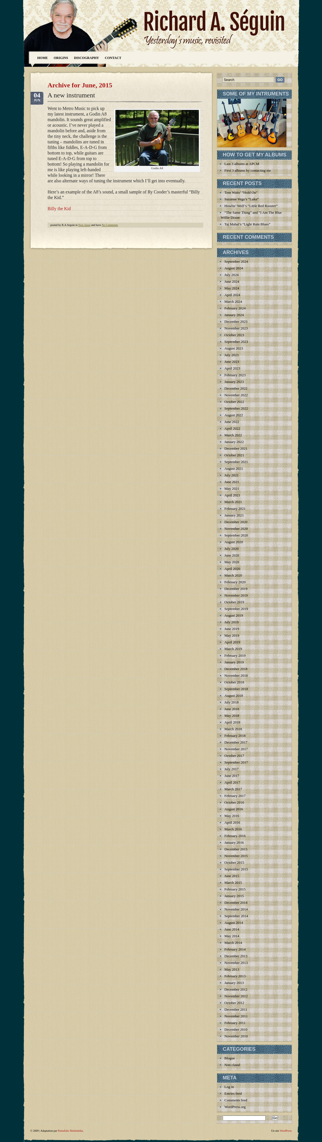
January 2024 (234, 315)
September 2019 (236, 609)
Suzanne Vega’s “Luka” (241, 199)
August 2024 (233, 268)
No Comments (110, 225)
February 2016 (235, 836)
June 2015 (231, 876)
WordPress (286, 1130)
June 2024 (231, 281)
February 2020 (235, 582)
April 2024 (232, 295)
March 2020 (233, 575)
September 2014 (236, 916)
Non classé (84, 225)
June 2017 (231, 776)
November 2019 (236, 595)
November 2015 (236, 856)
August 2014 (233, 923)
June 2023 (231, 362)
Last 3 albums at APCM (241, 164)
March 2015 (233, 882)
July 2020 (231, 549)
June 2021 (231, 482)
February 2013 (235, 976)
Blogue (229, 1058)
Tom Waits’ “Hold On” (240, 192)
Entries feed (233, 1093)
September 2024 (236, 261)
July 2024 (231, 275)
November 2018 (236, 675)
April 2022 (232, 428)
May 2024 (231, 288)
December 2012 (235, 989)
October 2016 (234, 802)
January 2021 (234, 515)
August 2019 (233, 615)
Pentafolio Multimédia (70, 1130)
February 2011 (235, 1023)
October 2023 (234, 335)
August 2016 (233, 809)
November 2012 (236, 996)
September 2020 (236, 535)
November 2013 (236, 963)
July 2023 (231, 355)
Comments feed (235, 1100)
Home (42, 58)
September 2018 (236, 689)
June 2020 (231, 555)
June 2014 (231, 929)
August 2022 (233, 415)
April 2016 (232, 822)
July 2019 (231, 622)
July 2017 (231, 769)
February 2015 (235, 889)
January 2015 (234, 896)
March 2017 (233, 789)
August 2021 (233, 468)
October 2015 (234, 862)
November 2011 (236, 1016)
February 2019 (235, 655)
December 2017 (235, 742)
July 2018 (231, 702)
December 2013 (235, 956)
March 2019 (233, 649)
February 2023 (235, 375)
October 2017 (234, 756)
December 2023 (235, 321)
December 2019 (235, 589)
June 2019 (231, 629)
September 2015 (236, 869)
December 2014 (235, 902)
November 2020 (236, 528)
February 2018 (235, 736)
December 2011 (235, 1009)
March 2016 (233, 829)
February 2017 (235, 796)
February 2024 (235, 308)
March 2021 (233, 502)
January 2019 (234, 662)
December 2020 (235, 522)
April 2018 (232, 722)
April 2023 (232, 368)
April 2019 (232, 642)
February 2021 (235, 508)
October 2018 (234, 682)
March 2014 (233, 943)
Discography (86, 58)
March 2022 (233, 435)
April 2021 (232, 495)
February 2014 (235, 949)
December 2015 (235, 849)
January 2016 (234, 842)
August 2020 (233, 542)
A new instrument (71, 95)
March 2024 (233, 301)
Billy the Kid (59, 208)
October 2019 (234, 602)
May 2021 (231, 488)
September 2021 (236, 462)
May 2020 (231, 562)
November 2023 (236, 328)
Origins (61, 58)
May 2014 (231, 936)
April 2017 (232, 782)
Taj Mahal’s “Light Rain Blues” (247, 224)
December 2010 (235, 1029)
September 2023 (236, 341)
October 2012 (234, 1003)
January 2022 (234, 442)
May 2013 (231, 969)
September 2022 (236, 408)
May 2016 (231, 816)
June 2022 (231, 422)
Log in (229, 1087)
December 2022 (235, 388)
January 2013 (234, 983)
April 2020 (232, 569)
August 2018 (233, 695)
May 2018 (231, 715)
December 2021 (235, 448)
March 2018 (233, 729)
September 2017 (236, 762)
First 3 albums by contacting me (247, 170)
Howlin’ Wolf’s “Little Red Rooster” (251, 206)
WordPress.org (235, 1107)
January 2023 (234, 382)
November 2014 (236, 909)
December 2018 (235, 669)
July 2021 (231, 475)
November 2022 (236, 395)
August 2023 (233, 348)
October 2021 (234, 455)
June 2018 (231, 709)
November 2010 (236, 1036)
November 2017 (236, 749)
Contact (113, 58)
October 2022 (234, 402)
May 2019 (231, 635)
